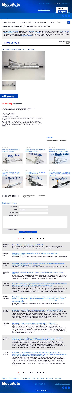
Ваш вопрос (13, 215)
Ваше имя (14, 206)
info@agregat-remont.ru (62, 384)
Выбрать (62, 11)
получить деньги (26, 36)
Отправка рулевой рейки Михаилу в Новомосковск (58, 150)
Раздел (16, 209)
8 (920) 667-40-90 (43, 3)
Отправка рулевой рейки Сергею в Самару (10, 150)
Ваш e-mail (14, 212)
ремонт (38, 32)
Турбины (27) (26, 197)
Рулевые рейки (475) (29, 195)
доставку (32, 31)
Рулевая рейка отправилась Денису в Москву (35, 173)
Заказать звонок (44, 10)
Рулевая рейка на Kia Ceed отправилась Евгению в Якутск (11, 173)
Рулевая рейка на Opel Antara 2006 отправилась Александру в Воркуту (59, 173)
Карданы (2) (41, 195)
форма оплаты (13, 31)
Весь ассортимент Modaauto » (57, 140)
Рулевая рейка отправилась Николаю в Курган (35, 150)
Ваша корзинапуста (62, 41)
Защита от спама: (12, 229)
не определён (65, 3)
